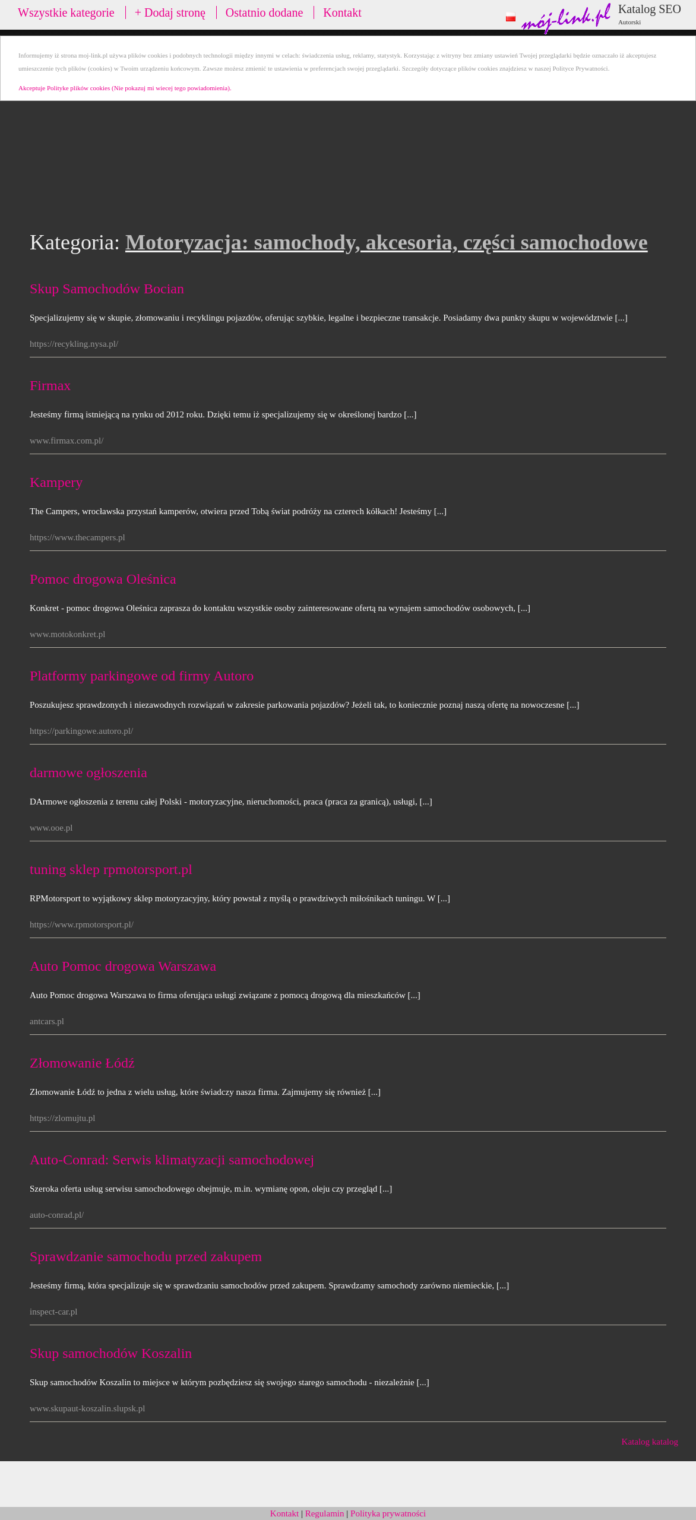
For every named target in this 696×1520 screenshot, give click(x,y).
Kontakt (342, 12)
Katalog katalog (650, 1441)
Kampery (56, 482)
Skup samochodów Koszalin (111, 1353)
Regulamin (324, 1513)
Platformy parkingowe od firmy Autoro (142, 675)
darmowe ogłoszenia (88, 772)
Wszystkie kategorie (66, 12)
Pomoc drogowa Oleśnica (103, 579)
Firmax (50, 385)
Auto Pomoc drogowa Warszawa (123, 966)
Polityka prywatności (388, 1513)
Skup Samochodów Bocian (107, 288)
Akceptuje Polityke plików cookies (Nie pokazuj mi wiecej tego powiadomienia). (125, 87)
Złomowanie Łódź (82, 1063)
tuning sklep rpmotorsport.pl (111, 869)
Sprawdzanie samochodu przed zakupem (146, 1256)
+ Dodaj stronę (170, 12)
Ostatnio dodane (264, 12)
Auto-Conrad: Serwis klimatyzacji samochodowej (172, 1159)
